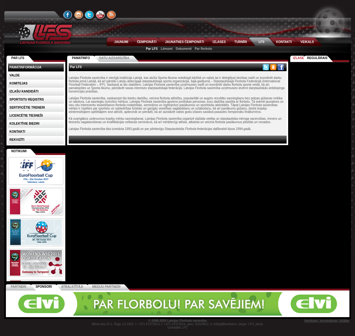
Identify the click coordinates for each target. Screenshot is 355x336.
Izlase (298, 58)
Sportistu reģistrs (27, 99)
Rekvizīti (17, 139)
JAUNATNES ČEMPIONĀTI (184, 42)
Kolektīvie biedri (25, 123)
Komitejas (19, 83)
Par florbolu (203, 48)
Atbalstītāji (72, 286)
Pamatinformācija (26, 67)
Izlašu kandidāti (24, 91)
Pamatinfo (81, 58)
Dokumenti (184, 48)
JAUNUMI (121, 42)
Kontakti (17, 131)
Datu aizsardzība (114, 58)
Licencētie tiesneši (26, 115)
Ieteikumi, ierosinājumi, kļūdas (326, 320)
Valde (15, 75)
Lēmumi (166, 48)
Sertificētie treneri (27, 107)
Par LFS (152, 48)
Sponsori (44, 286)
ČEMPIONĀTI (146, 42)
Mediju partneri (106, 286)
